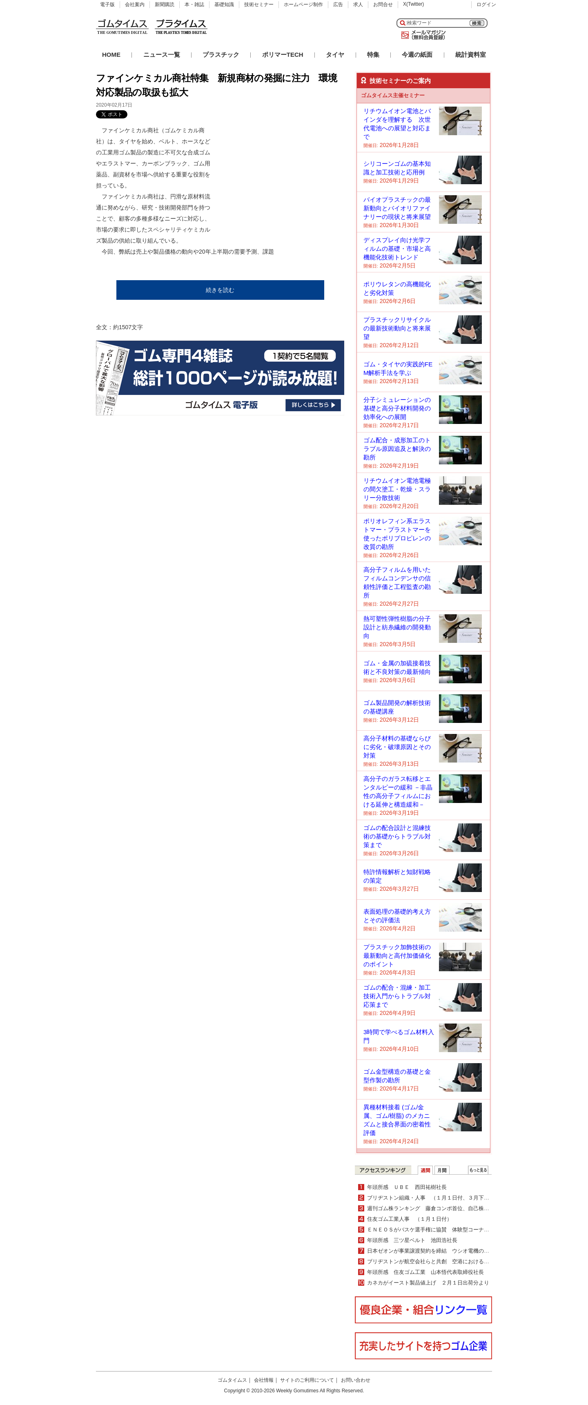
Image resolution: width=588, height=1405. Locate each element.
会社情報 (264, 1380)
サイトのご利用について (307, 1380)
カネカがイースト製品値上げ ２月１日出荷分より (428, 1283)
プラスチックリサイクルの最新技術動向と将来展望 (397, 328)
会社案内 (135, 4)
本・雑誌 (194, 4)
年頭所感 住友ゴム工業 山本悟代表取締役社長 (425, 1272)
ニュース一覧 (161, 54)
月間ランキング (442, 1170)
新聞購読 (164, 4)
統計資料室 (470, 54)
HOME (111, 54)
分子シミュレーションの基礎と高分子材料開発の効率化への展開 (397, 408)
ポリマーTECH (282, 54)
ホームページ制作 (303, 4)
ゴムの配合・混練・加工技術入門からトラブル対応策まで (397, 996)
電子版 (107, 4)
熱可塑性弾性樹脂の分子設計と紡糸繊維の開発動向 (397, 627)
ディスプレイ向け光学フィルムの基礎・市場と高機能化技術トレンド (397, 248)
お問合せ (383, 4)
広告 (338, 4)
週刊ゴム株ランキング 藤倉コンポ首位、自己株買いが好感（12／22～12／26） (464, 1208)
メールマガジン (421, 35)
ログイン (486, 4)
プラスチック (221, 54)
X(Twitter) (413, 4)
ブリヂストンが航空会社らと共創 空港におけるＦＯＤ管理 (438, 1261)
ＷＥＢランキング (478, 1170)
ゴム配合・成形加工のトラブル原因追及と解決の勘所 (397, 449)
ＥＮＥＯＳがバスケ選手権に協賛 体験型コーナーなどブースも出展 (449, 1230)
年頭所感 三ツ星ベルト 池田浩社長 (412, 1240)
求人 (358, 4)
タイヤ (335, 54)
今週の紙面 (417, 54)
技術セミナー (259, 4)
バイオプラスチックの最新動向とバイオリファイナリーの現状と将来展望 (397, 208)
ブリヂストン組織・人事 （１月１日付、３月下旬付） (433, 1198)
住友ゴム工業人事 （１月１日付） (409, 1219)
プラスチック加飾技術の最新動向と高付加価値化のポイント (397, 955)
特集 (373, 54)
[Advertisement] (283, 176)
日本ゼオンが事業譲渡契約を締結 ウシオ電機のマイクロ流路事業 (446, 1251)
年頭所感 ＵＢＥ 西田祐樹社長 (407, 1187)
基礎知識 (224, 4)
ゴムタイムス (232, 1380)
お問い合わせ (355, 1380)
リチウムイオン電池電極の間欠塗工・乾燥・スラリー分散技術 (397, 489)
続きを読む (220, 290)
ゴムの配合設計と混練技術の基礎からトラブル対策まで (397, 836)
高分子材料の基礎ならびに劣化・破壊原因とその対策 (397, 747)
